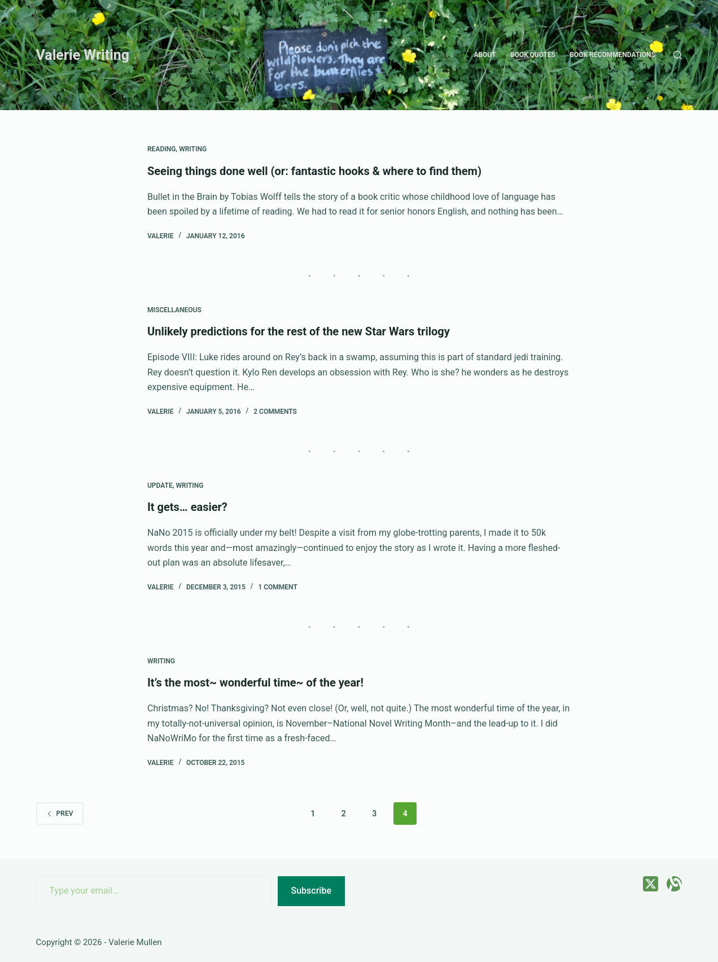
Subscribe (311, 890)
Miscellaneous (174, 310)
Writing (193, 149)
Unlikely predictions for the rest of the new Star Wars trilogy (298, 331)
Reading (161, 149)
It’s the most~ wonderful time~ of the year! (255, 682)
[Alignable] (674, 883)
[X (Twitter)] (650, 883)
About (485, 55)
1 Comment (277, 587)
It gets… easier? (187, 507)
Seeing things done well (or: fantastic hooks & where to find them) (314, 171)
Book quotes (532, 55)
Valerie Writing (83, 55)
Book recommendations (612, 55)
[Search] (677, 55)
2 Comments (275, 412)
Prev (60, 813)
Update (160, 485)
